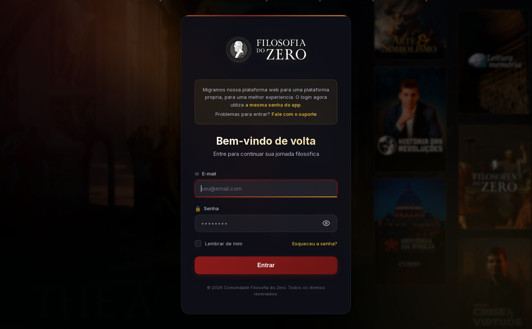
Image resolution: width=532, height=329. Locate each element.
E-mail (205, 174)
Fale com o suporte (294, 114)
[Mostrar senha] (326, 223)
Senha (207, 208)
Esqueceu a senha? (314, 243)
